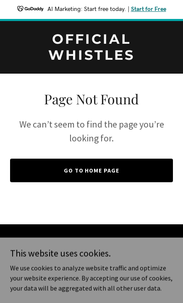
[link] (91, 57)
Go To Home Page (92, 170)
